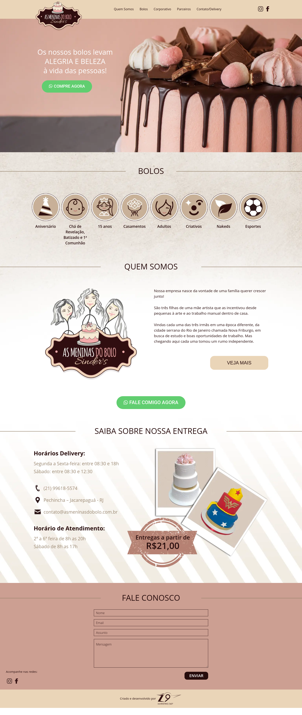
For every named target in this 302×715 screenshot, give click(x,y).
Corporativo (162, 9)
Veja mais (239, 362)
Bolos (144, 9)
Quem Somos (124, 9)
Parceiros (184, 9)
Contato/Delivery (209, 9)
